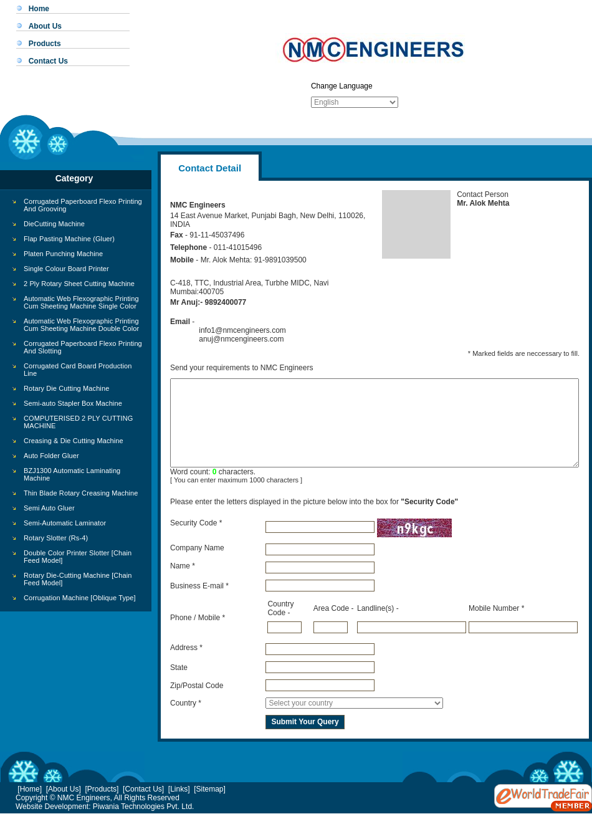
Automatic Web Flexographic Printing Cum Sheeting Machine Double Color (81, 324)
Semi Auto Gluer (49, 508)
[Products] (101, 789)
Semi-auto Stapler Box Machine (73, 403)
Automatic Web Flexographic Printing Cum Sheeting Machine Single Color (81, 302)
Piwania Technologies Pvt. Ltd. (143, 806)
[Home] (29, 789)
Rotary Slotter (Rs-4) (56, 538)
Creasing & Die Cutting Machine (73, 440)
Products (45, 43)
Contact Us (48, 61)
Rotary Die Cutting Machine (66, 388)
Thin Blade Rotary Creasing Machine (81, 493)
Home (39, 8)
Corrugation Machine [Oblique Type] (80, 597)
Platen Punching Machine (63, 253)
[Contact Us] (143, 789)
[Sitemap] (210, 789)
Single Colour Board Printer (66, 268)
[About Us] (63, 789)
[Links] (179, 789)
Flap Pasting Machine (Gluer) (69, 238)
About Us (45, 26)
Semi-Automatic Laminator (65, 523)
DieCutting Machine (54, 223)
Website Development (52, 806)
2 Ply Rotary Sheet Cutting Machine (79, 283)
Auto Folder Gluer (51, 455)
